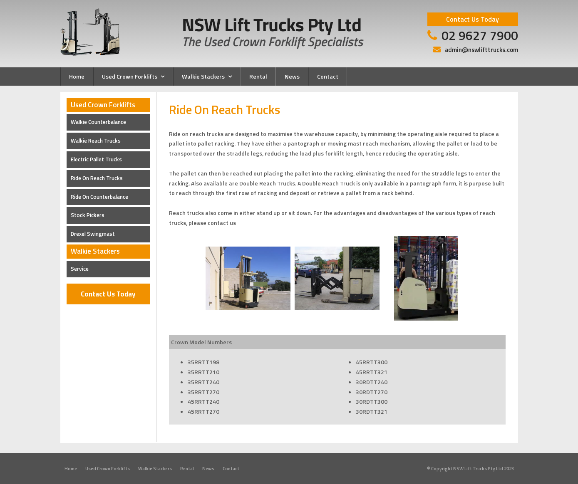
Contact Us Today (108, 294)
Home (70, 468)
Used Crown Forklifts (107, 468)
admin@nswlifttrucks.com (481, 49)
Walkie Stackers (155, 468)
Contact (231, 468)
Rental (187, 468)
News (208, 468)
